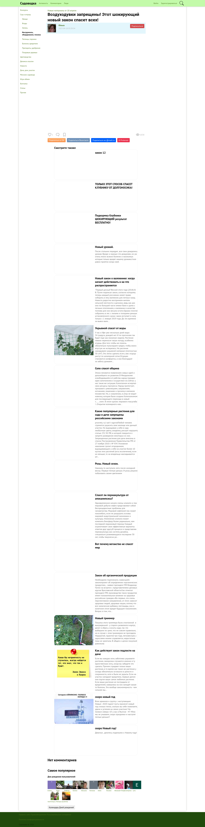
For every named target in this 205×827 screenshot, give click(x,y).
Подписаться (137, 26)
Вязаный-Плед (119, 786)
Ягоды (24, 23)
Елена (52, 786)
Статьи (22, 88)
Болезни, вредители (30, 43)
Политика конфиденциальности (31, 819)
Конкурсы (24, 10)
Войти (156, 3)
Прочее (23, 92)
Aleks (102, 786)
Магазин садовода (27, 75)
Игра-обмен (25, 79)
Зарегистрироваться (169, 3)
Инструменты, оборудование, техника (31, 33)
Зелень (25, 28)
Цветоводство (25, 57)
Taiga (60, 786)
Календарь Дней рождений (61, 807)
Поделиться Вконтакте (78, 140)
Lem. (137, 786)
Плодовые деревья (29, 52)
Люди (66, 3)
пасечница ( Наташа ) (55, 797)
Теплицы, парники (29, 39)
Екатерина (128, 786)
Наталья (93, 786)
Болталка (23, 83)
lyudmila (66, 797)
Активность (43, 3)
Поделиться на (103, 140)
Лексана (85, 786)
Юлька (62, 25)
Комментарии (55, 3)
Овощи (25, 19)
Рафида (68, 786)
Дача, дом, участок (27, 70)
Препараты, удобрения (31, 48)
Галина (77, 786)
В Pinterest (123, 140)
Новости (23, 66)
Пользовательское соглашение (59, 814)
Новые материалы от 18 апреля (62, 10)
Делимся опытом (26, 61)
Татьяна (110, 786)
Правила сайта (25, 814)
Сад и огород (25, 14)
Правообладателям (38, 814)
